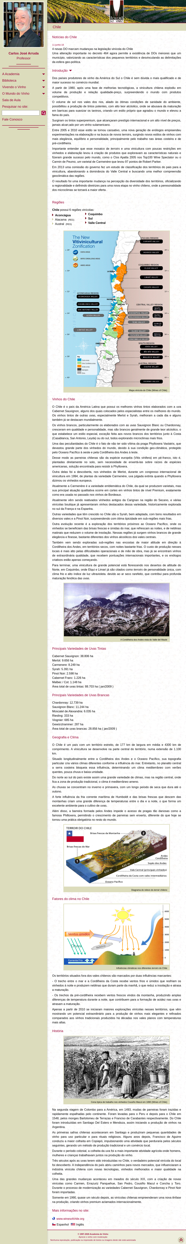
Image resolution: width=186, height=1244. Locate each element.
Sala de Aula (11, 100)
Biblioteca (9, 80)
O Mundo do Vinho (15, 93)
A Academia (10, 74)
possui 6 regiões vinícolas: (73, 209)
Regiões (58, 202)
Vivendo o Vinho (14, 87)
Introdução (62, 70)
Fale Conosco (12, 119)
